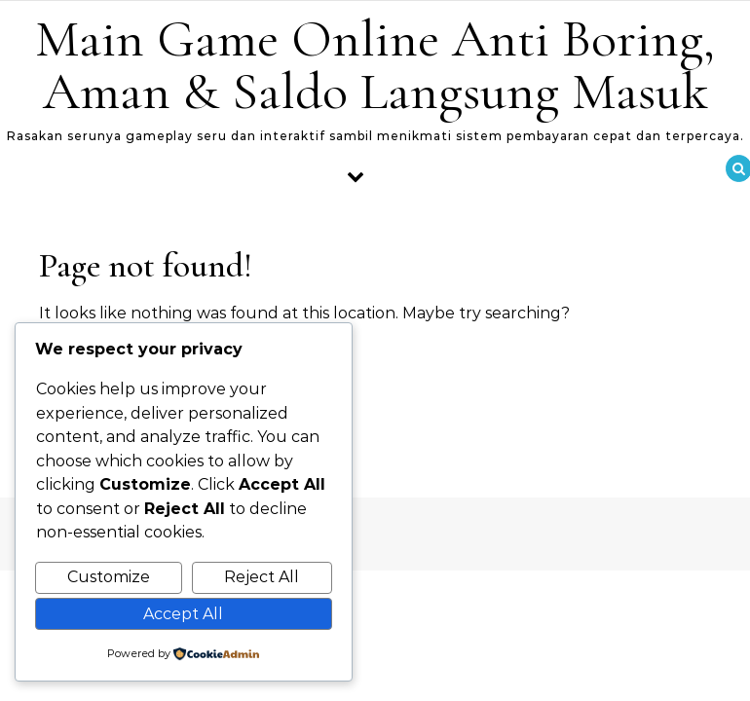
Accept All (183, 614)
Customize (108, 577)
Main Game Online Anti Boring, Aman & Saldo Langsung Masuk (375, 65)
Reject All (261, 577)
